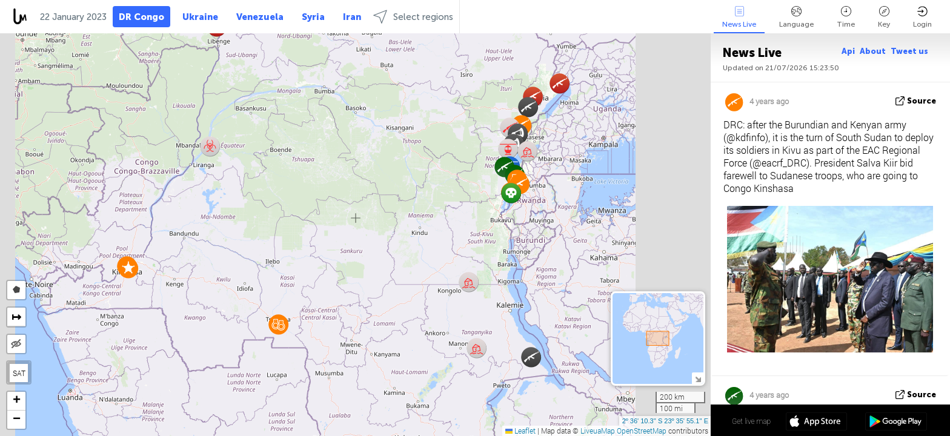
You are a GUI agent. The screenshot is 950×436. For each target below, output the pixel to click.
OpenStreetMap (641, 430)
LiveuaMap (597, 430)
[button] (128, 268)
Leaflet (520, 430)
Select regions (413, 17)
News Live (739, 17)
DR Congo (141, 17)
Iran (352, 17)
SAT (19, 373)
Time (846, 17)
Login (922, 17)
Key (884, 17)
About (873, 51)
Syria (313, 17)
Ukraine (200, 17)
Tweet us (909, 51)
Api (848, 51)
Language (796, 17)
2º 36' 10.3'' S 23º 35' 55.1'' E (665, 420)
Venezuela (260, 17)
